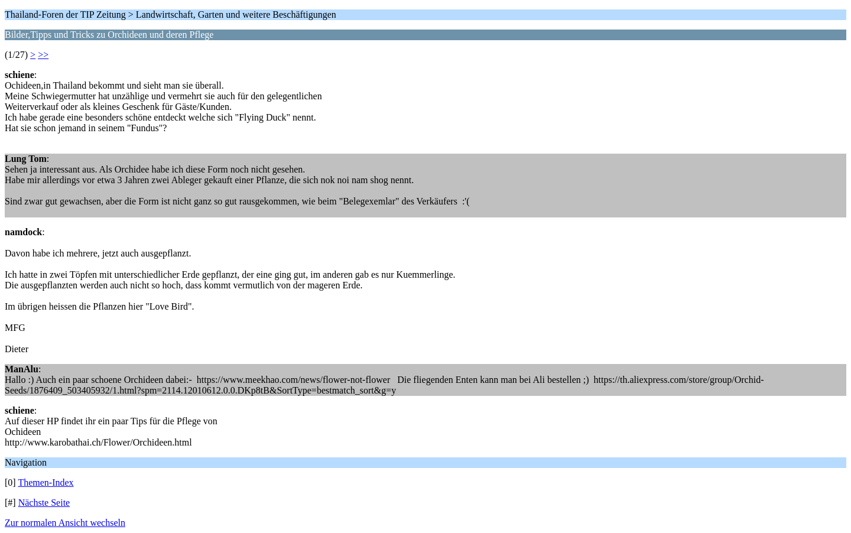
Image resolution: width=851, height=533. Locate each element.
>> (43, 55)
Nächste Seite (44, 503)
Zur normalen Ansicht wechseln (65, 523)
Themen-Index (45, 482)
